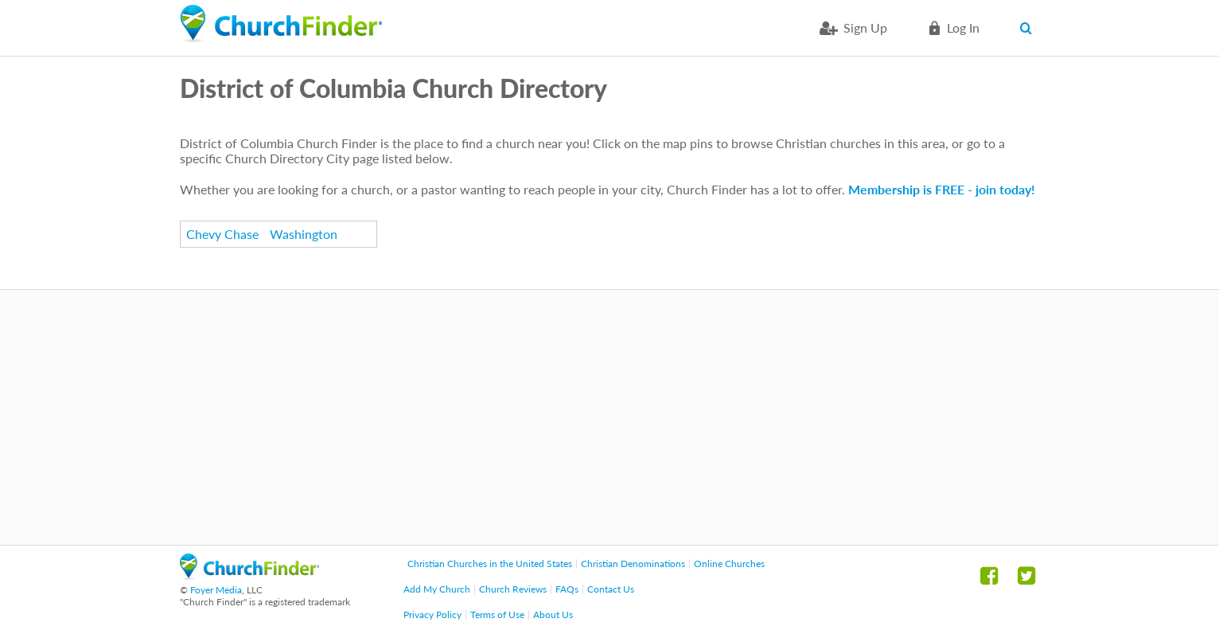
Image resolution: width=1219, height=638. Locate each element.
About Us (553, 614)
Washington (303, 233)
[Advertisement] (609, 417)
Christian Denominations (633, 564)
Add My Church (436, 589)
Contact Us (610, 589)
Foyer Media (216, 590)
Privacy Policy (432, 614)
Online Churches (729, 564)
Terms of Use (497, 614)
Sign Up (865, 27)
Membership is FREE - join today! (941, 189)
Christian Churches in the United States (489, 564)
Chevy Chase (222, 233)
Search (1029, 28)
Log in (963, 27)
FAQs (566, 589)
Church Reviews (513, 589)
